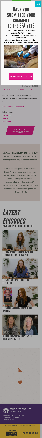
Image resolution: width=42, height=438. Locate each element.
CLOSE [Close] (38, 4)
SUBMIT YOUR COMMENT (21, 76)
